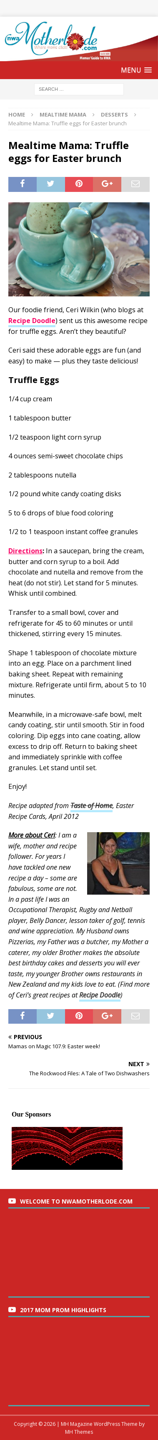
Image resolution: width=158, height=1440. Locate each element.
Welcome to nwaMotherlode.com (76, 1201)
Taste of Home (91, 805)
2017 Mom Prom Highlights (63, 1310)
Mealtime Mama (63, 114)
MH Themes (79, 1431)
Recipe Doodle (99, 995)
